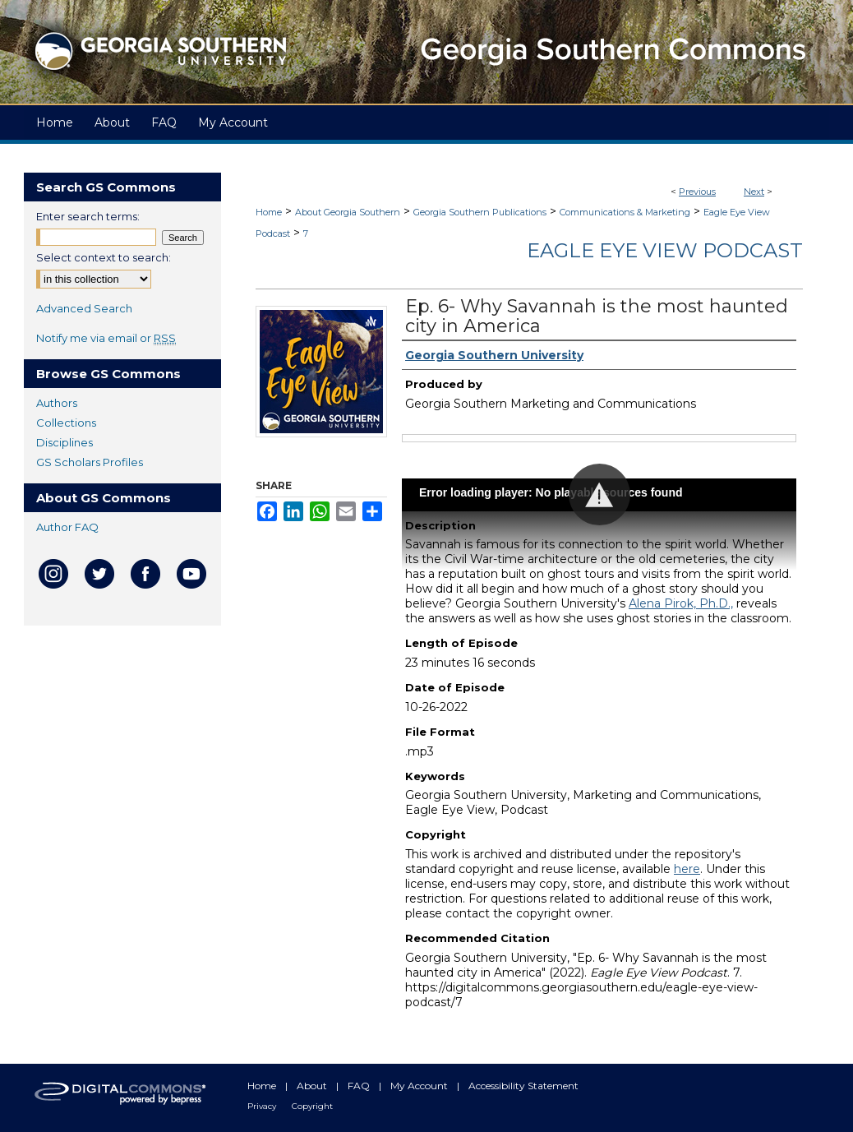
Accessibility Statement (523, 1085)
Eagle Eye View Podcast (665, 250)
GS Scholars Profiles (89, 462)
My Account (420, 1085)
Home (269, 212)
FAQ (360, 1085)
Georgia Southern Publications (479, 212)
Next (754, 191)
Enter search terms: (88, 216)
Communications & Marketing (625, 212)
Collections (66, 422)
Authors (56, 402)
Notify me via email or (106, 337)
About (313, 1085)
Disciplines (64, 442)
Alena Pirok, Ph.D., (681, 603)
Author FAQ (67, 527)
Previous (697, 191)
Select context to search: (103, 257)
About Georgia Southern (347, 212)
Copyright (312, 1106)
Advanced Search (84, 308)
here (687, 869)
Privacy (263, 1106)
